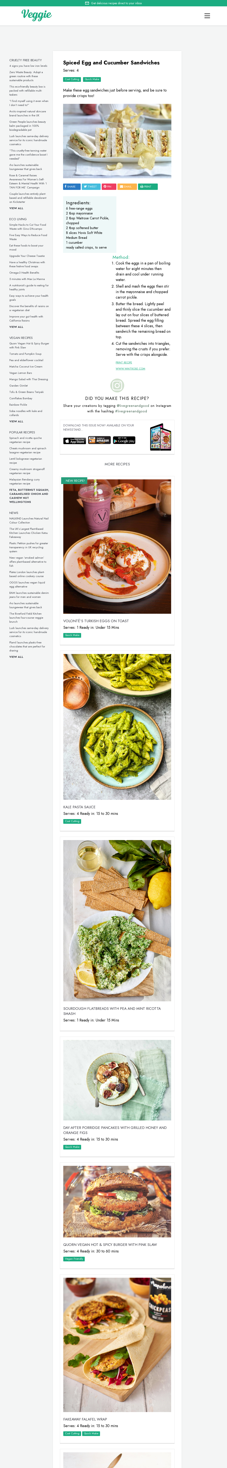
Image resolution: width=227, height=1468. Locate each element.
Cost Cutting (73, 85)
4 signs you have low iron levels (30, 66)
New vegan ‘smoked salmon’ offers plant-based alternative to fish (29, 562)
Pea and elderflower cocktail (28, 360)
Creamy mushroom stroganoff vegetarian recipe (29, 471)
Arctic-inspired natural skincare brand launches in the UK (29, 113)
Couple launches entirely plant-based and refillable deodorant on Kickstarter (29, 198)
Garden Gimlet (20, 386)
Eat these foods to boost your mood (187, 318)
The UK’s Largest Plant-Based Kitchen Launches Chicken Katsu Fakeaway (30, 533)
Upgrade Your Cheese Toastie (29, 256)
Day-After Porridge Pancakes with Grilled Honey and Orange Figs (105, 993)
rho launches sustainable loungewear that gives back (27, 167)
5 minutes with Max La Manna (29, 279)
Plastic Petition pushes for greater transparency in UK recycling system (30, 547)
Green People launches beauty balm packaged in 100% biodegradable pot (29, 126)
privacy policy (139, 1463)
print (72, 185)
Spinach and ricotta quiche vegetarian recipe (27, 440)
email (127, 178)
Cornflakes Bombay (22, 398)
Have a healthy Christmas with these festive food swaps (29, 264)
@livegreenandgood (135, 367)
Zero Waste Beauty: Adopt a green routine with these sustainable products (28, 76)
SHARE (71, 178)
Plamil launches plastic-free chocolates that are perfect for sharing (29, 646)
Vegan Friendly (75, 1113)
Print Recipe (117, 324)
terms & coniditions (179, 1463)
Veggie (181, 122)
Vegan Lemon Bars (22, 373)
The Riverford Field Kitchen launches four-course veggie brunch (28, 618)
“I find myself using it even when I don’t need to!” (31, 103)
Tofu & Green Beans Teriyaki (28, 392)
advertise (93, 1463)
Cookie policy (115, 1463)
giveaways (53, 1463)
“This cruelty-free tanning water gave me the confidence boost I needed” (30, 155)
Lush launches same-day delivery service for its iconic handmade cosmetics (31, 140)
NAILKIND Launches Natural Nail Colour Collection (31, 520)
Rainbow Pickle (20, 405)
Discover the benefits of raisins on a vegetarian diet (31, 308)
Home (4, 1463)
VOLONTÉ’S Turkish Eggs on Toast (97, 558)
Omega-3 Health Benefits (26, 273)
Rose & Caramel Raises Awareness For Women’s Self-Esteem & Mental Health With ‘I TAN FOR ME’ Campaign (30, 181)
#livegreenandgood (133, 372)
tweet (91, 178)
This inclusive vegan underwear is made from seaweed (188, 498)
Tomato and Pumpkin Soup (27, 354)
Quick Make (93, 85)
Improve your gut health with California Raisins (28, 318)
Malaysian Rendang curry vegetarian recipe (26, 481)
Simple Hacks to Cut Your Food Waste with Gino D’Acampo (29, 227)
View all (18, 208)
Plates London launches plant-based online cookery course (29, 574)
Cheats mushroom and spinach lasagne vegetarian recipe (29, 450)
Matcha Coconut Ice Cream (28, 367)
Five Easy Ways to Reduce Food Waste (187, 255)
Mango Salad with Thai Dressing (30, 379)
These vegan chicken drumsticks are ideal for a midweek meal (188, 435)
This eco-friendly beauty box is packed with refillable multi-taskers (29, 91)
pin (109, 178)
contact (34, 1463)
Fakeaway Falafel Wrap (86, 1247)
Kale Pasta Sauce (81, 716)
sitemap (157, 1463)
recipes (17, 1463)
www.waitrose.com (124, 330)
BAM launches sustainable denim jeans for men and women (31, 595)
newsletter (73, 1463)
